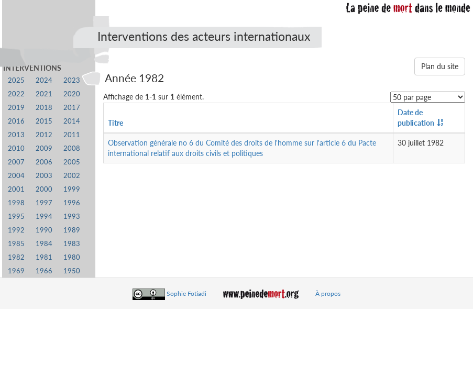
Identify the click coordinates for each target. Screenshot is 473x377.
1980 (71, 257)
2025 (16, 80)
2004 (16, 176)
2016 (16, 121)
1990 (44, 230)
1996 (71, 203)
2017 (71, 108)
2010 (16, 148)
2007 (16, 162)
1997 (44, 203)
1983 (71, 244)
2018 (44, 108)
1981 (44, 257)
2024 (44, 80)
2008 (71, 148)
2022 (16, 94)
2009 (44, 148)
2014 (71, 121)
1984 (44, 244)
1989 (71, 230)
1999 (71, 189)
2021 (44, 94)
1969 (16, 271)
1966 (44, 271)
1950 (71, 271)
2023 (71, 80)
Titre (115, 122)
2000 (44, 189)
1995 (16, 216)
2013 (16, 135)
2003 (44, 176)
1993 (71, 216)
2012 (44, 135)
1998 (16, 203)
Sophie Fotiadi (186, 293)
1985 (16, 244)
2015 (44, 121)
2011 (71, 135)
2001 (16, 189)
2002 (71, 176)
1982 (16, 257)
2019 (16, 108)
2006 (44, 162)
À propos (327, 293)
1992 (16, 230)
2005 (71, 162)
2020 (71, 94)
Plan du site (439, 66)
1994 (44, 216)
